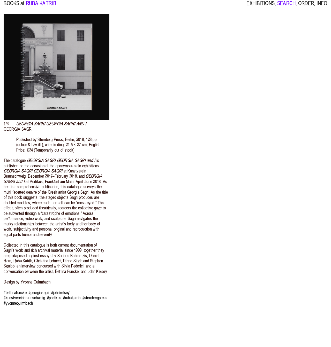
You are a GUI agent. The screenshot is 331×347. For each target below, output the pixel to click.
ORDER (306, 6)
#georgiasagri (38, 292)
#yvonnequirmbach (18, 303)
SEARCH (286, 6)
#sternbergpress (95, 297)
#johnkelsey (60, 292)
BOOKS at (14, 6)
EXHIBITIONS (260, 6)
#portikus (54, 297)
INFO (322, 6)
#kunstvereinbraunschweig (24, 297)
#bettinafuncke (15, 292)
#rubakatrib (71, 297)
